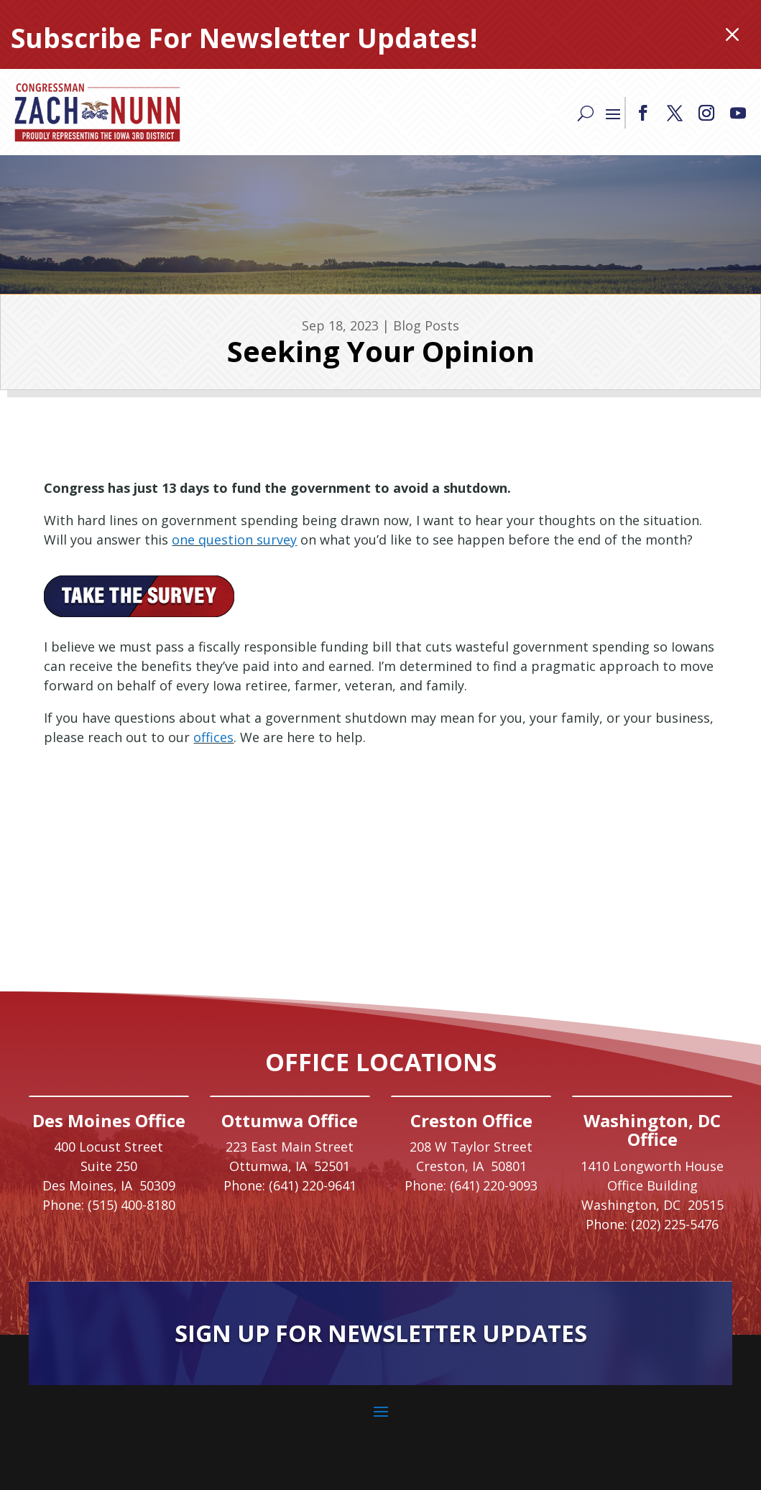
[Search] (586, 112)
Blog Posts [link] (426, 325)
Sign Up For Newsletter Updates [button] (381, 1333)
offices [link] (213, 737)
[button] (643, 113)
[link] (97, 112)
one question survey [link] (234, 539)
